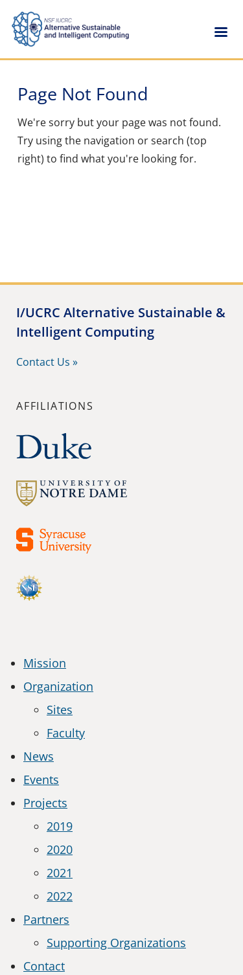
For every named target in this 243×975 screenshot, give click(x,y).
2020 (60, 849)
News (38, 756)
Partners (46, 919)
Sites (60, 709)
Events (41, 779)
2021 (60, 872)
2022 (60, 896)
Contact (44, 966)
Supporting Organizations (116, 942)
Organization (58, 686)
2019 (60, 826)
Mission (44, 663)
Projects (45, 803)
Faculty (66, 733)
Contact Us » (47, 362)
